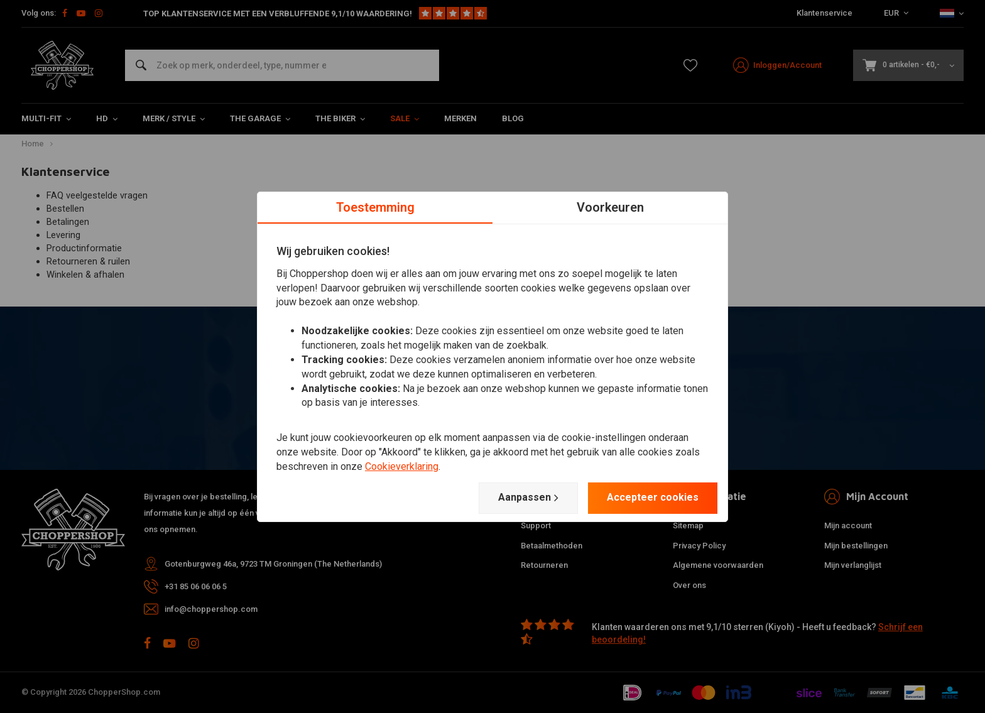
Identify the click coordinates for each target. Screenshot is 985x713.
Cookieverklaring (401, 466)
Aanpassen (528, 497)
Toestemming (375, 206)
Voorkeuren (610, 206)
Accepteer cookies (653, 497)
